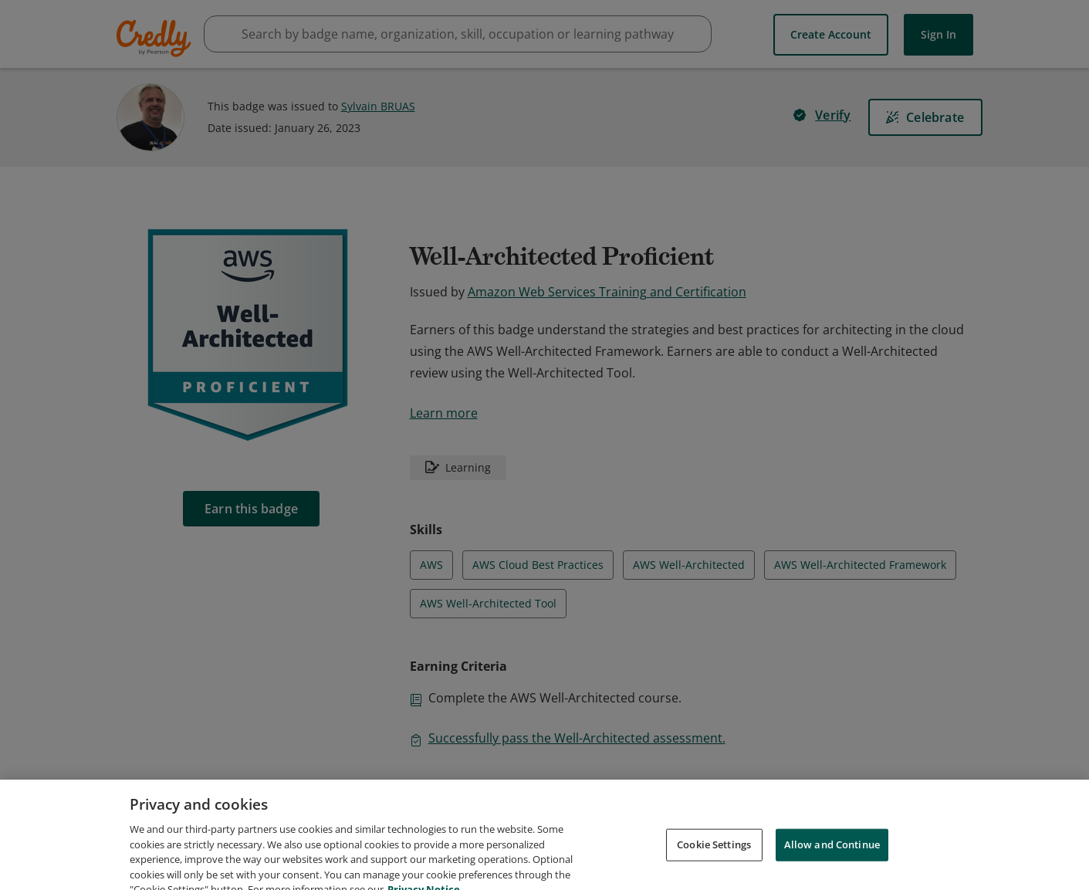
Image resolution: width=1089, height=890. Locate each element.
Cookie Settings (714, 862)
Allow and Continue (832, 862)
